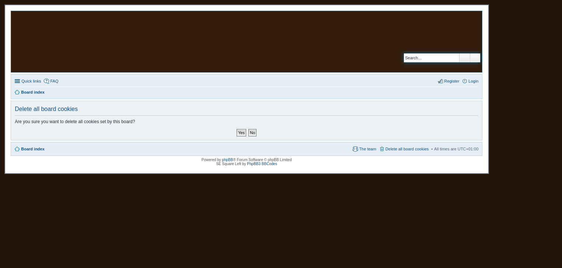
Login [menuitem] (473, 81)
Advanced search (475, 57)
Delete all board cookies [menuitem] (407, 149)
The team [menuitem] (367, 149)
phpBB (227, 160)
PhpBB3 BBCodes (262, 164)
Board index (33, 149)
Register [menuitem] (451, 81)
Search (464, 57)
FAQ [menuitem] (54, 81)
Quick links (31, 81)
